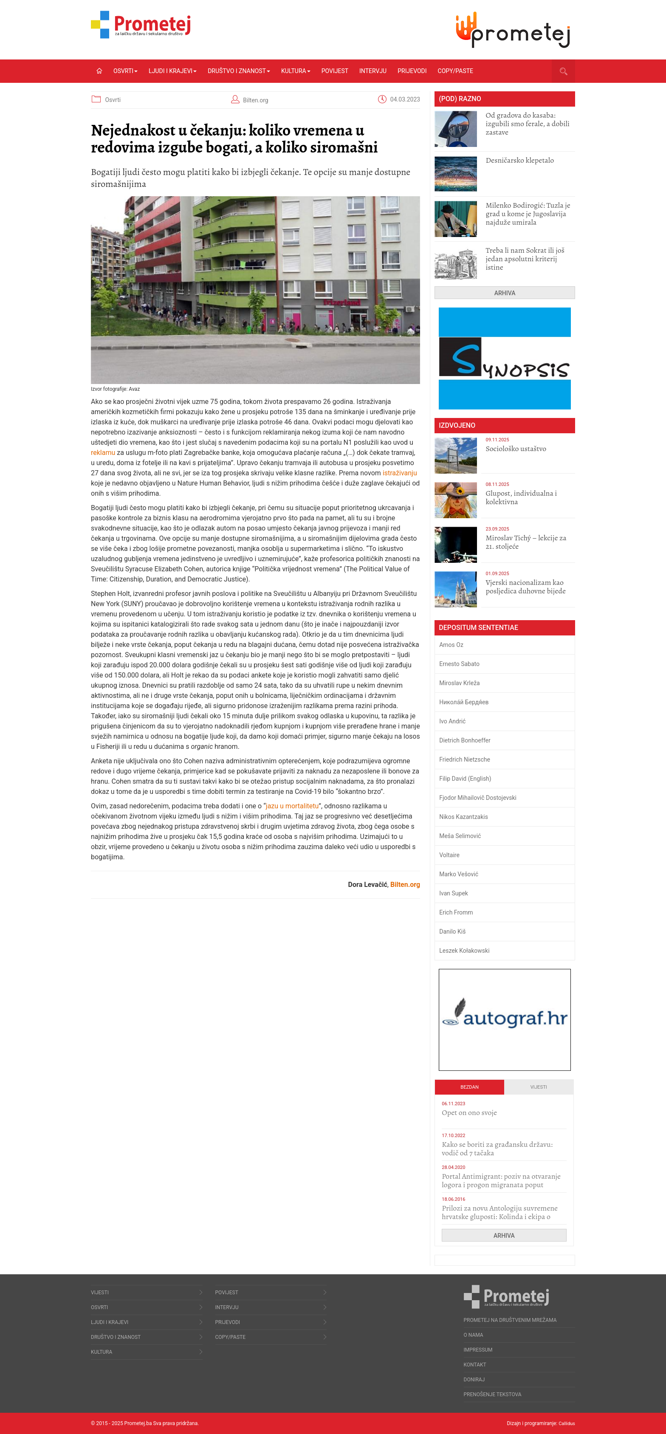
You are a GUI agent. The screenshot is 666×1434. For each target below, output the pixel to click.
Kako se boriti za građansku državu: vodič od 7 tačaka (497, 1148)
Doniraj (474, 1380)
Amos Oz (451, 644)
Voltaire (449, 855)
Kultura (295, 71)
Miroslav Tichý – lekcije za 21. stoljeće (525, 542)
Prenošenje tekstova (493, 1394)
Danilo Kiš (452, 931)
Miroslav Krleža (459, 683)
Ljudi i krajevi (173, 71)
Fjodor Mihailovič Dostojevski (477, 797)
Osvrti (125, 71)
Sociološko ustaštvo (515, 448)
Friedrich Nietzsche (464, 759)
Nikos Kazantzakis (463, 816)
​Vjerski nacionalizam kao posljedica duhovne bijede (525, 586)
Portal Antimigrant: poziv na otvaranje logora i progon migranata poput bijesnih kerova (501, 1184)
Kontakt (475, 1365)
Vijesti (539, 1087)
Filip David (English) (465, 778)
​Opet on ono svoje (469, 1112)
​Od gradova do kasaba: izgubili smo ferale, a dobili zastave (527, 123)
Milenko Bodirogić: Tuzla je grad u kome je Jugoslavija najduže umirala (527, 213)
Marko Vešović (458, 874)
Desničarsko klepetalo (519, 160)
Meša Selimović (460, 836)
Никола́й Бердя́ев (463, 702)
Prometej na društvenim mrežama (510, 1320)
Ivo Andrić (452, 721)
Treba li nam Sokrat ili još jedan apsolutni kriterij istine (524, 258)
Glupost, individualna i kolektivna (521, 497)
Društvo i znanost (239, 71)
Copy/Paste (455, 71)
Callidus (566, 1423)
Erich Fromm (456, 912)
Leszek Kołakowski (464, 950)
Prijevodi (412, 71)
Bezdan (469, 1087)
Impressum (478, 1350)
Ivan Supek (453, 893)
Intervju (373, 71)
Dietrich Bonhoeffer (465, 740)
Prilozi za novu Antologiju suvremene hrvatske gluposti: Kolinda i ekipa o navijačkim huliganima (500, 1216)
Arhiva (505, 293)
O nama (473, 1335)
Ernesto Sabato (459, 664)
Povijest (335, 71)
